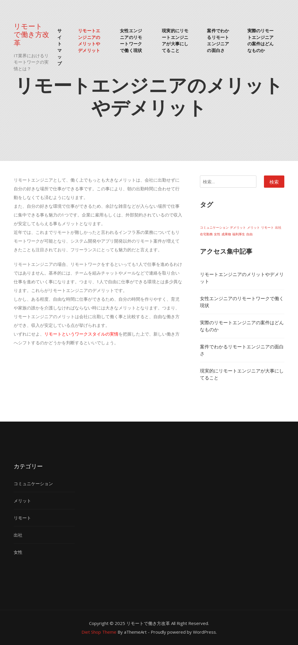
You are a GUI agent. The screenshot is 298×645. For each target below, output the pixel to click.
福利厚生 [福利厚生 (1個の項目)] (238, 234)
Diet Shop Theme (98, 632)
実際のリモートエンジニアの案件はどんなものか (260, 40)
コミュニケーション (33, 483)
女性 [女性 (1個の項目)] (217, 234)
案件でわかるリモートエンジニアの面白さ (218, 40)
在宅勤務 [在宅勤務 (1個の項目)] (206, 234)
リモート (22, 518)
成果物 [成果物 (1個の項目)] (226, 234)
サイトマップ (59, 46)
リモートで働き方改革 (31, 33)
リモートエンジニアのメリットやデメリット (89, 40)
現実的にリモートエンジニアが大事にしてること (175, 40)
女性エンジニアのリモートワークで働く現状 (131, 40)
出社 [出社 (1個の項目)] (278, 227)
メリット (22, 501)
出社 (18, 535)
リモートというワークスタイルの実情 (81, 334)
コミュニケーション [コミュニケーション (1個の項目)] (214, 227)
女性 (18, 552)
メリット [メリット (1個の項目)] (253, 227)
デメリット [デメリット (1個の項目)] (238, 227)
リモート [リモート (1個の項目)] (267, 227)
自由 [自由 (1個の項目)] (249, 234)
